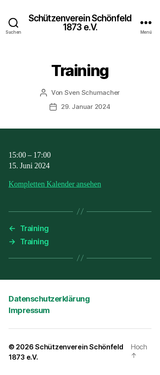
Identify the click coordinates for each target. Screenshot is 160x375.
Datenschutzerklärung (49, 298)
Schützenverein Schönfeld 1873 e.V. (80, 23)
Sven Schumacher (92, 92)
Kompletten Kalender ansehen (55, 184)
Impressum (29, 310)
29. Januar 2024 (85, 107)
